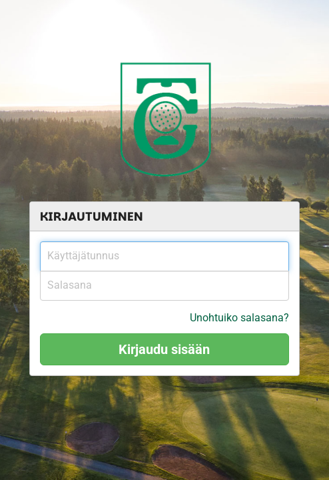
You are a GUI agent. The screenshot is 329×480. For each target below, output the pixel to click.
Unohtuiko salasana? (239, 317)
